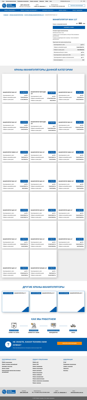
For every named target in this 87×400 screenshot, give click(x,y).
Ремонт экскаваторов (38, 376)
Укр (81, 1)
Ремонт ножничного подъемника (41, 380)
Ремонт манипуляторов (38, 378)
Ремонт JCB (36, 364)
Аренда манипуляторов (11, 1)
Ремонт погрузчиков (38, 368)
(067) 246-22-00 (24, 5)
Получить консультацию (77, 5)
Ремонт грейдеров (37, 374)
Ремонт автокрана (37, 370)
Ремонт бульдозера (37, 372)
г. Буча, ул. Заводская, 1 (40, 6)
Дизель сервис (5, 368)
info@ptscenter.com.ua (65, 1)
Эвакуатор (41, 1)
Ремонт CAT (36, 362)
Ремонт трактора (37, 382)
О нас (3, 1)
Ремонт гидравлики (37, 366)
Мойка (46, 1)
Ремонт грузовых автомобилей (9, 364)
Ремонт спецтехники (7, 362)
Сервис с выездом (34, 1)
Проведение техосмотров (22, 1)
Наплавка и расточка (7, 366)
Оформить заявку (69, 27)
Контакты (52, 1)
